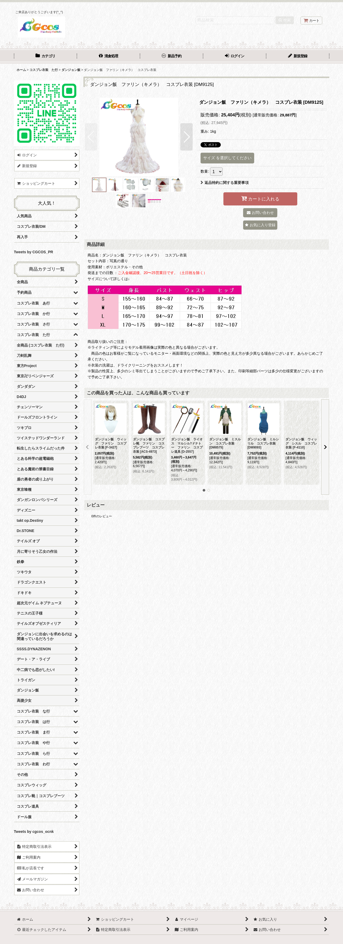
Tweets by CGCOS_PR (33, 252)
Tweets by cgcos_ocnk (34, 831)
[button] (91, 137)
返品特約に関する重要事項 (225, 182)
